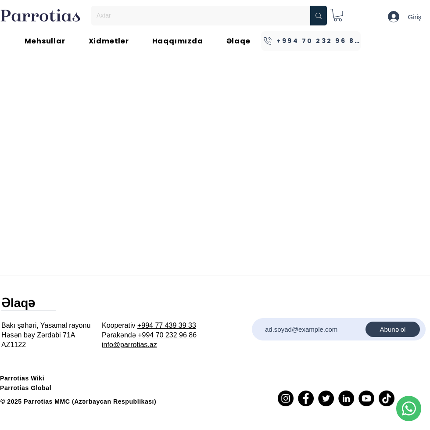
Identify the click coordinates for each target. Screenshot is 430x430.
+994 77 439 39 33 (166, 325)
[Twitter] (326, 398)
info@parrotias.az (129, 344)
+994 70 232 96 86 (167, 335)
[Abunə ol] (393, 329)
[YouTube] (366, 398)
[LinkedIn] (346, 398)
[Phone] (408, 408)
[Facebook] (306, 398)
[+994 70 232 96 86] (311, 41)
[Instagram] (286, 398)
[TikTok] (386, 398)
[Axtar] (194, 15)
